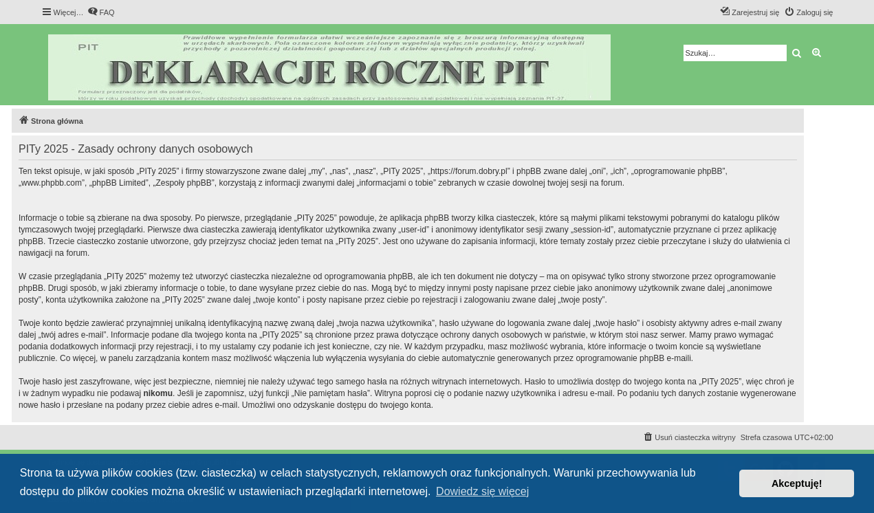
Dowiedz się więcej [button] (482, 491)
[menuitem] (101, 12)
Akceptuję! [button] (797, 483)
